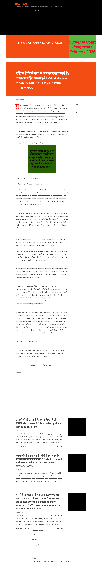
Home (16, 10)
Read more (60, 446)
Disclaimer (44, 10)
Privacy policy (35, 10)
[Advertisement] (51, 22)
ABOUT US (24, 10)
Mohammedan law (80, 112)
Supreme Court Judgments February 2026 (38, 42)
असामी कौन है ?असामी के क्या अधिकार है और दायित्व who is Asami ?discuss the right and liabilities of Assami (39, 423)
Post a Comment (24, 51)
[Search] (80, 4)
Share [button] (17, 51)
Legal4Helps (21, 4)
